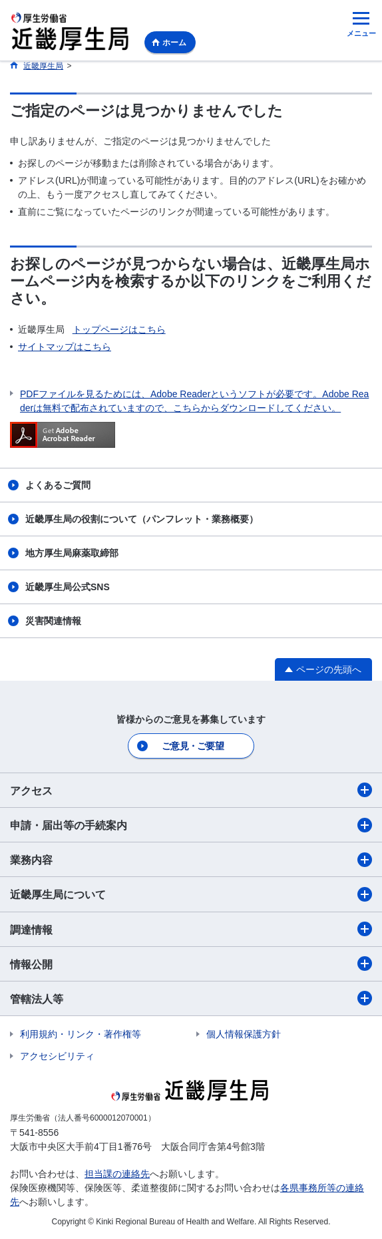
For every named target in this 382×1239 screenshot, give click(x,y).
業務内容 (191, 859)
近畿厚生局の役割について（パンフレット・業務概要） (141, 519)
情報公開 (191, 963)
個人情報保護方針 (243, 1034)
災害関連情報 (53, 621)
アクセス (191, 790)
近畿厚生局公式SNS (67, 587)
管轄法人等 (191, 998)
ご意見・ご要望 (193, 746)
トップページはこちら (119, 329)
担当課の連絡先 (117, 1173)
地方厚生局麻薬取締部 (71, 553)
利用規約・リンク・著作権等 (80, 1034)
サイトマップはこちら (64, 346)
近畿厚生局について (191, 894)
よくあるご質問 (58, 485)
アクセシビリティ (57, 1056)
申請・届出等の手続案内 (191, 825)
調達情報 (191, 929)
